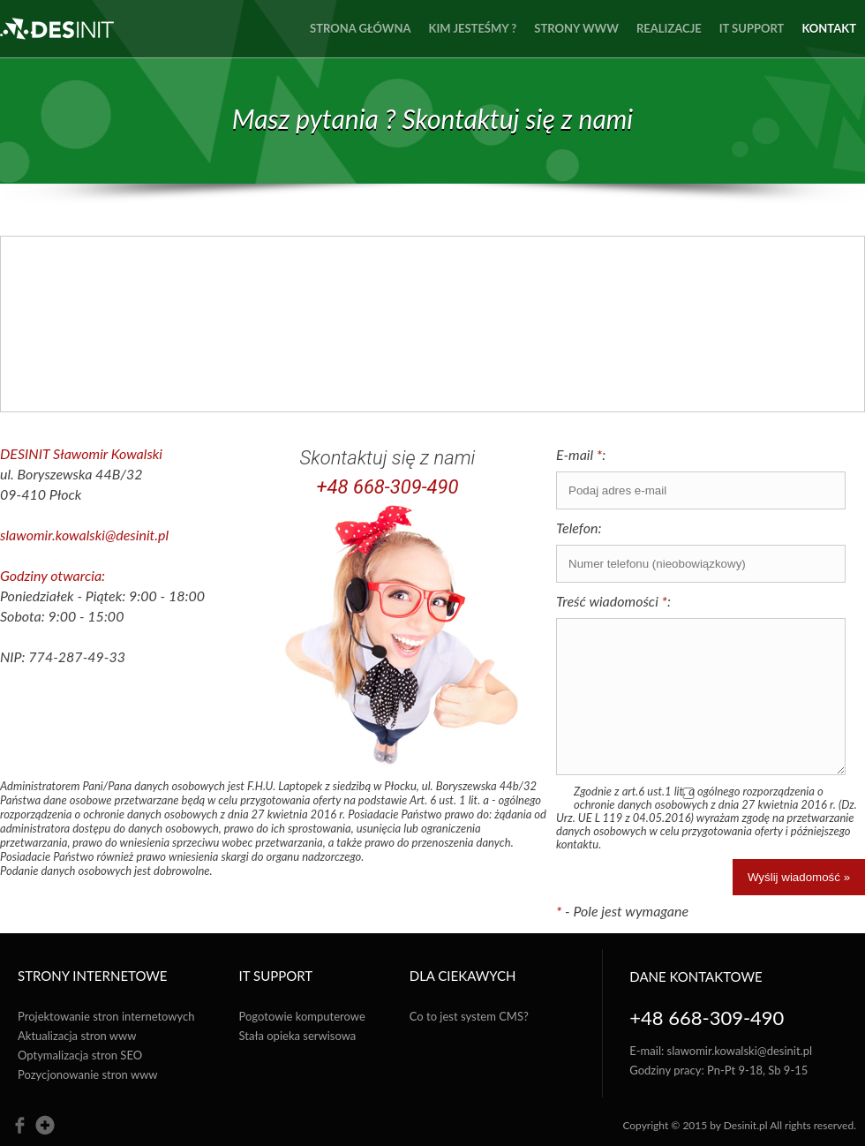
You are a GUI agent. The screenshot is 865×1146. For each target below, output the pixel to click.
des (57, 29)
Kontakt (828, 28)
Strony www (576, 28)
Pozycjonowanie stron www (88, 1074)
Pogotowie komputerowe (302, 1016)
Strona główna (360, 28)
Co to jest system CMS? (469, 1016)
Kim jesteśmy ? (473, 28)
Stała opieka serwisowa (298, 1036)
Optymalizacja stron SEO (80, 1055)
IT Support (752, 28)
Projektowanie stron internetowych (106, 1016)
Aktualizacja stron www (77, 1036)
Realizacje (669, 28)
